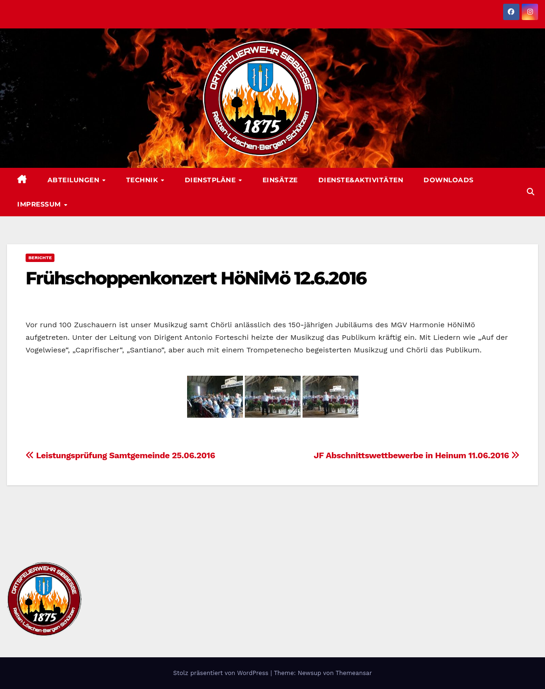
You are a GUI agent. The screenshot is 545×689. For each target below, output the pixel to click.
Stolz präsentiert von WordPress (221, 672)
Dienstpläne (211, 180)
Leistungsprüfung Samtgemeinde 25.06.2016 (120, 455)
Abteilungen (74, 180)
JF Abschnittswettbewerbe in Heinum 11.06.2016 (416, 455)
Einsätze (280, 180)
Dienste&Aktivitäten (361, 180)
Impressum (40, 204)
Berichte (40, 257)
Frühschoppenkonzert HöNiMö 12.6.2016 (196, 278)
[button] (530, 191)
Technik (143, 180)
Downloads (449, 180)
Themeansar (354, 672)
